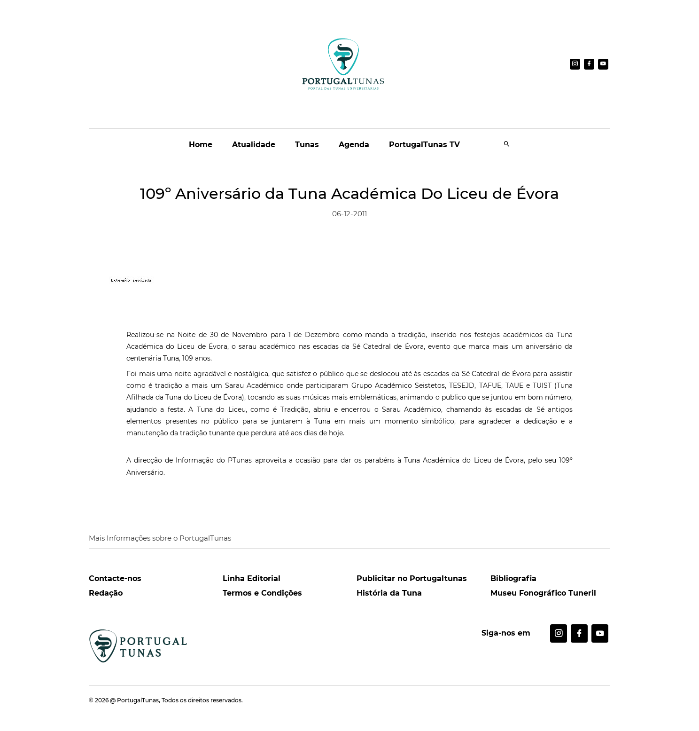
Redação (106, 593)
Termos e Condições (262, 593)
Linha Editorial (251, 578)
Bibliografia (513, 578)
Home (200, 144)
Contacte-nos (115, 578)
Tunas (307, 144)
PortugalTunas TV (424, 144)
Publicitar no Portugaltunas (412, 578)
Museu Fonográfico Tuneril (543, 593)
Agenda (354, 144)
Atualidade (253, 144)
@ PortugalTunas (134, 700)
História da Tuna (389, 593)
